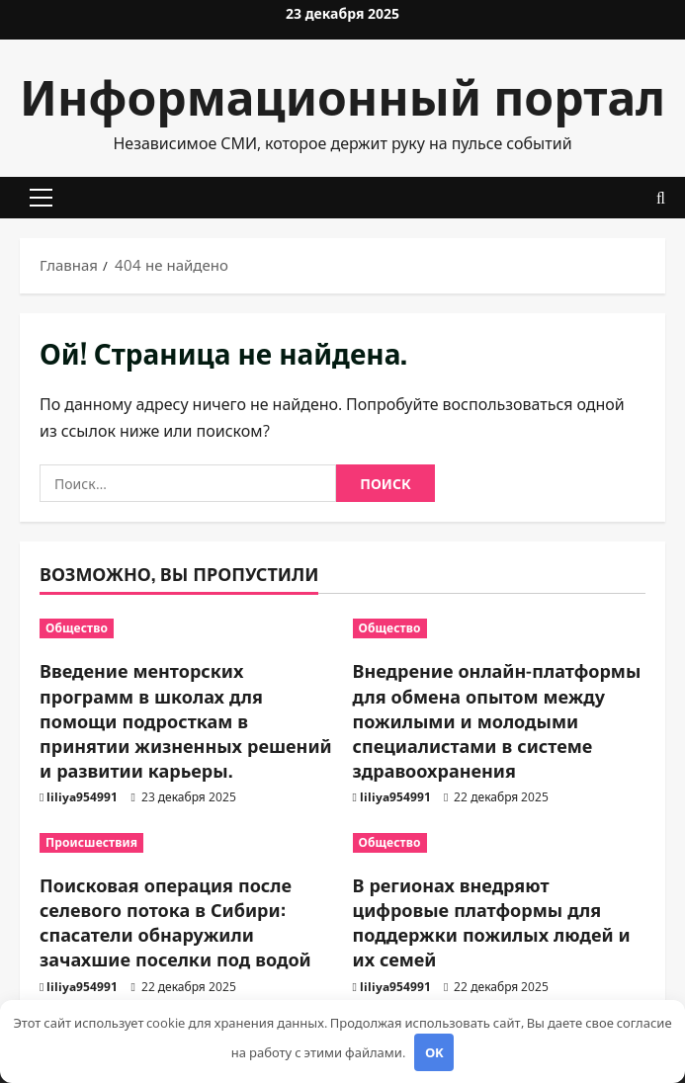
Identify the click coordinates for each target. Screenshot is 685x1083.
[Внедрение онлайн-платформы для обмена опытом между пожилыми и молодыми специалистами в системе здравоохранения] (499, 628)
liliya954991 (82, 797)
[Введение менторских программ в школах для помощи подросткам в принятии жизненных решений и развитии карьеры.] (186, 628)
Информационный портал (342, 94)
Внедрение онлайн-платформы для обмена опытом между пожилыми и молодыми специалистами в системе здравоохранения (497, 720)
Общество (76, 628)
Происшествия (91, 842)
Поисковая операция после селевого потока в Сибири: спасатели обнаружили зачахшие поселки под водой (175, 922)
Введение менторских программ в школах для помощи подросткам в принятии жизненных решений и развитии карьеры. (186, 720)
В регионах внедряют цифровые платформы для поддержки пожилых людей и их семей (492, 922)
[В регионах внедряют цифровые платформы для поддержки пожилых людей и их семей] (499, 843)
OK (434, 1052)
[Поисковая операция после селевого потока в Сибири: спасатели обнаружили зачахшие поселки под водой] (186, 843)
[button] (41, 197)
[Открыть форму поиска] (660, 198)
